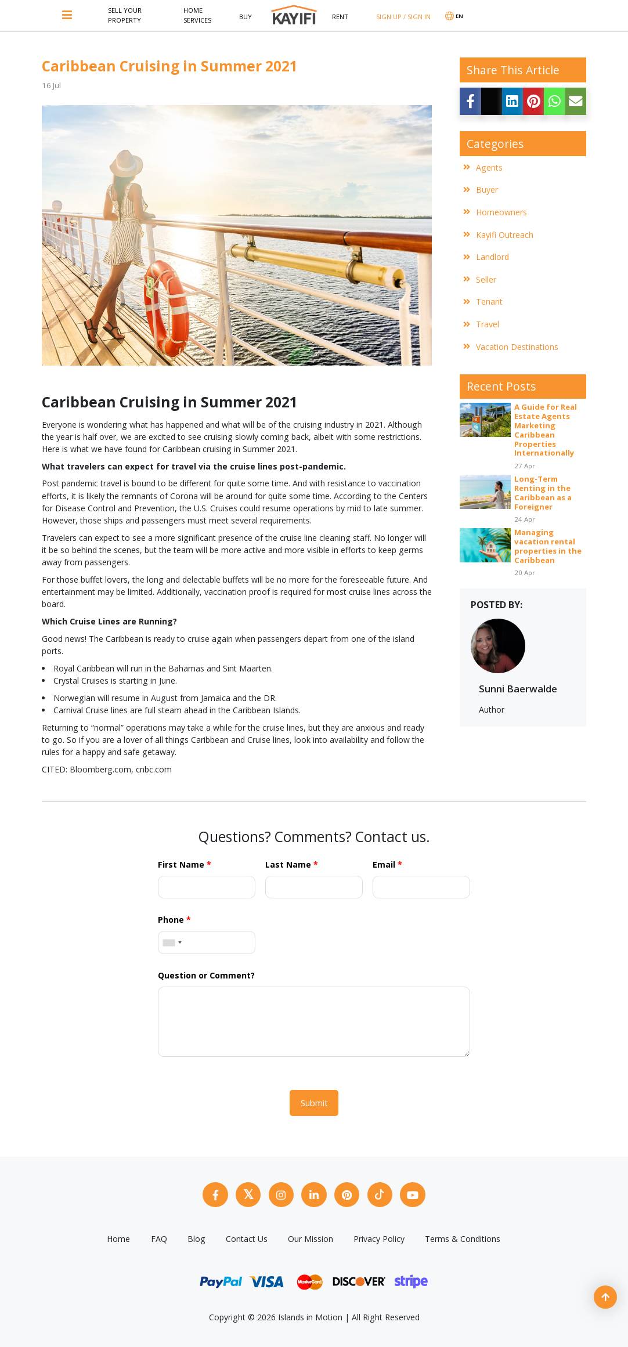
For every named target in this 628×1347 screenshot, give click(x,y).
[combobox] (171, 942)
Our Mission (310, 1237)
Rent (340, 16)
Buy (245, 16)
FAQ (159, 1237)
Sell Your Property (125, 15)
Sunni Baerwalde (518, 688)
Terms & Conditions (462, 1237)
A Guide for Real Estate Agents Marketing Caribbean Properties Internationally (545, 430)
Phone (174, 919)
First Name (184, 864)
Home (118, 1237)
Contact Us (247, 1237)
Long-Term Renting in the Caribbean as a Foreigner (543, 493)
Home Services (197, 15)
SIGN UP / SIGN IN (403, 16)
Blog (196, 1237)
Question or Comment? (206, 975)
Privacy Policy (379, 1237)
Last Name (291, 864)
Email (387, 864)
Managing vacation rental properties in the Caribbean (548, 546)
